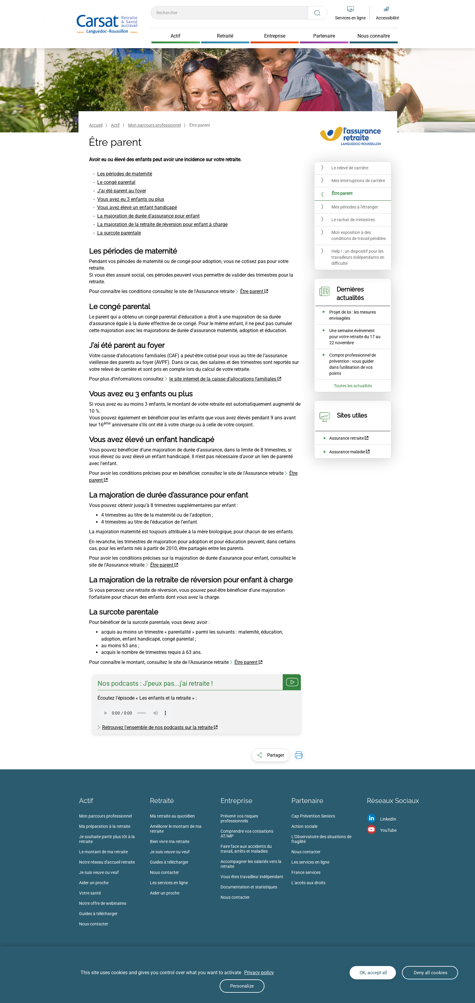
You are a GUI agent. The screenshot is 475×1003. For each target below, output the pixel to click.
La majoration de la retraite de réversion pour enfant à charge (162, 224)
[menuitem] (114, 872)
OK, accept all (372, 972)
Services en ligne (350, 17)
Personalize (242, 986)
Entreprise (236, 801)
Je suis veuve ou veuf (99, 872)
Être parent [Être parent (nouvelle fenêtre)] (251, 291)
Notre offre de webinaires (102, 903)
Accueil (95, 125)
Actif (115, 125)
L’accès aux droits (308, 882)
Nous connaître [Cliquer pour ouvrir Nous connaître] (373, 36)
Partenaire (307, 801)
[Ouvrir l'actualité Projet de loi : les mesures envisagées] (349, 315)
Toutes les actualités (353, 385)
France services (306, 872)
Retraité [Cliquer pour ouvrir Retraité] (225, 36)
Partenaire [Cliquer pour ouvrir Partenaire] (324, 36)
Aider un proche (93, 882)
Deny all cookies (430, 972)
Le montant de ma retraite (103, 851)
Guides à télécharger (98, 913)
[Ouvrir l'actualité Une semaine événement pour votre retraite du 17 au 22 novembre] (349, 337)
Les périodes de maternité (124, 174)
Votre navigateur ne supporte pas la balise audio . (135, 713)
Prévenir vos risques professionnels (239, 818)
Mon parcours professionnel (154, 125)
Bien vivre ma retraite (169, 841)
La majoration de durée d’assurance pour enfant (148, 216)
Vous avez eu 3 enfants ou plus (130, 199)
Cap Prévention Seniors (313, 816)
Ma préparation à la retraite (104, 826)
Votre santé (90, 893)
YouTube (388, 830)
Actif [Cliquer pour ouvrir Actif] (176, 36)
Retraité (162, 801)
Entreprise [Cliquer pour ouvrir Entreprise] (274, 36)
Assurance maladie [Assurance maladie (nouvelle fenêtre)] (347, 451)
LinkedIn (388, 819)
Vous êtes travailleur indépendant (252, 876)
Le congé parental (116, 182)
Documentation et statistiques (249, 887)
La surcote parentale (119, 233)
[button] (270, 755)
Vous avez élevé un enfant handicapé (137, 207)
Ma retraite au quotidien (172, 816)
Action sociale (304, 826)
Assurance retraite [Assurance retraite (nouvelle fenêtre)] (346, 438)
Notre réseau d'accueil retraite (107, 862)
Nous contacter (93, 923)
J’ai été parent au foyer (121, 191)
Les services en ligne (169, 882)
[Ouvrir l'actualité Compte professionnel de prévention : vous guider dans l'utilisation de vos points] (349, 364)
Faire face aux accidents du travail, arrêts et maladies (246, 849)
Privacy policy (259, 972)
